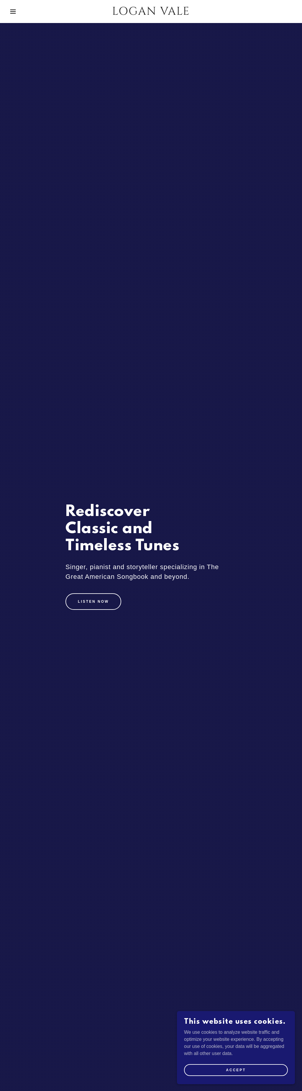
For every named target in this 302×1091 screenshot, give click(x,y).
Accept (236, 1082)
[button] (15, 11)
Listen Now (93, 601)
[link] (151, 13)
